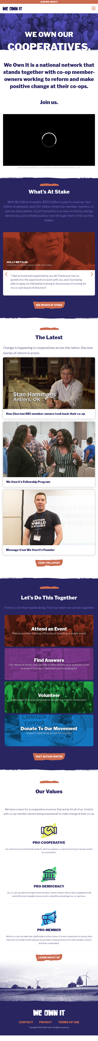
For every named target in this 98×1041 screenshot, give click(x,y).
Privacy (45, 1022)
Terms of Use (68, 1022)
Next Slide (92, 274)
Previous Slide (6, 274)
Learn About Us (49, 957)
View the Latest (49, 563)
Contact (26, 1022)
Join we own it (49, 2)
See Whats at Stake (49, 305)
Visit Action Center (49, 756)
